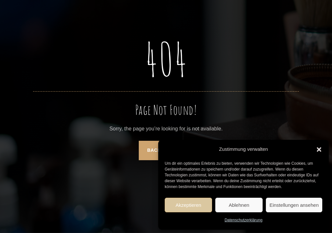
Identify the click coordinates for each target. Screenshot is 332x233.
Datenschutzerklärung (244, 220)
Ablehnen (239, 205)
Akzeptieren (188, 205)
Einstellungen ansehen (294, 205)
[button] (319, 149)
